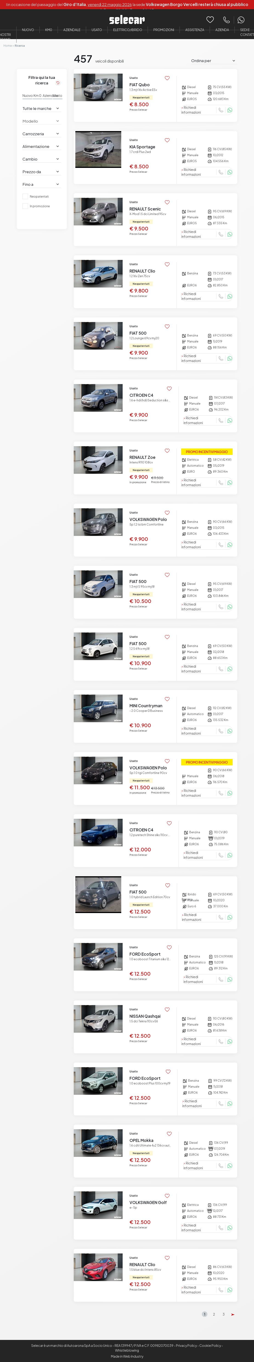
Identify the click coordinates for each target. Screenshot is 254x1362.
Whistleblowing (127, 1350)
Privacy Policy (186, 1345)
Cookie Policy (210, 1345)
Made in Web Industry (127, 1356)
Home (7, 45)
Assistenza (194, 30)
